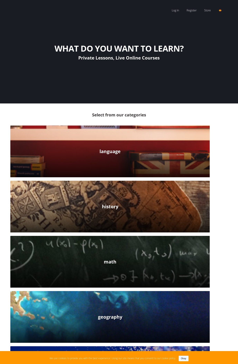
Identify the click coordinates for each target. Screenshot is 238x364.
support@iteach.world (112, 337)
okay (183, 358)
